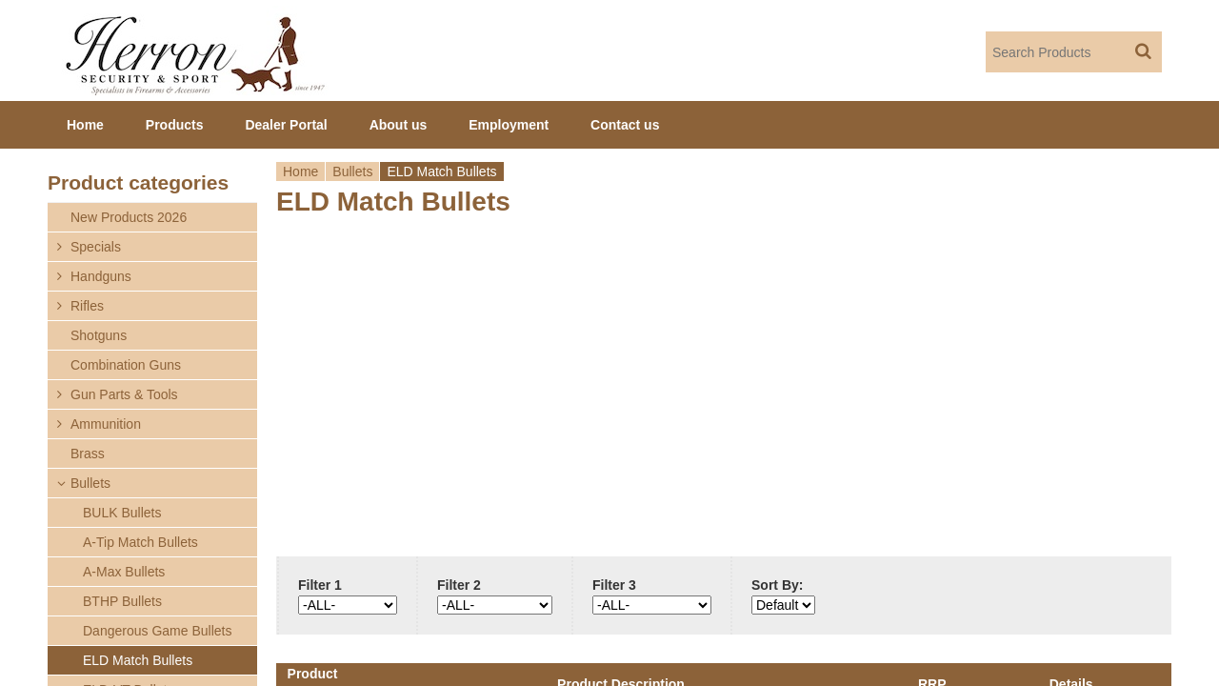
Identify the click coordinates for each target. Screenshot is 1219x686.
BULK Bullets (122, 512)
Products (175, 124)
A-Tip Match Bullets (140, 542)
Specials (95, 246)
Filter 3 (614, 585)
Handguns (100, 276)
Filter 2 (459, 585)
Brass (87, 453)
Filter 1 (320, 585)
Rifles (87, 305)
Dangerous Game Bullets (157, 630)
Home (300, 171)
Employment (509, 124)
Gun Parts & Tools (124, 394)
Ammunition (105, 424)
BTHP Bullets (122, 601)
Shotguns (98, 335)
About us (399, 124)
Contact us (624, 124)
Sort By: (777, 585)
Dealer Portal (286, 124)
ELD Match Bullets (137, 660)
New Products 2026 (128, 217)
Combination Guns (125, 365)
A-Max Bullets (124, 571)
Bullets (352, 171)
